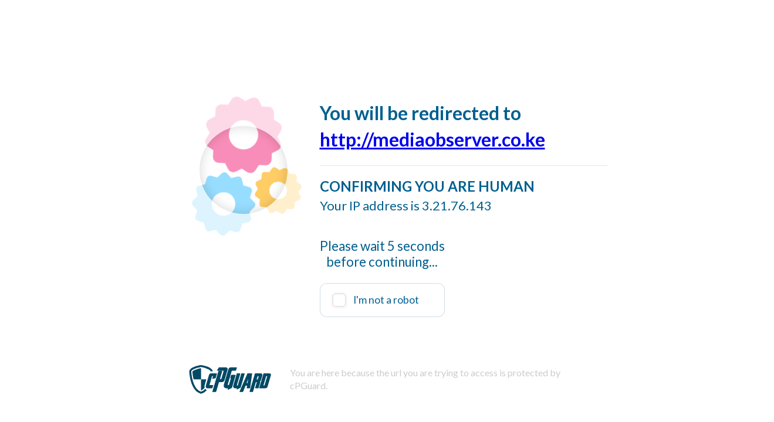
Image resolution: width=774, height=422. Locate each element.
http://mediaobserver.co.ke (432, 139)
